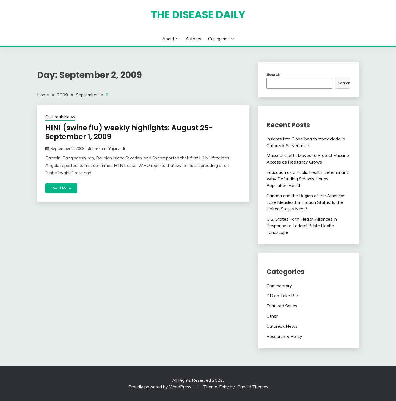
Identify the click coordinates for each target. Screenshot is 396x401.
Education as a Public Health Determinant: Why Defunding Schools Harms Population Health (307, 178)
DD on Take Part (283, 295)
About (168, 38)
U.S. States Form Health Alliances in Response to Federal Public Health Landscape (301, 225)
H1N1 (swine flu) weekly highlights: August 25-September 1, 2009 (129, 132)
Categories (219, 38)
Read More (61, 188)
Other (272, 316)
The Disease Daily (198, 14)
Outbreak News (60, 117)
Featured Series (281, 305)
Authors (193, 38)
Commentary (279, 285)
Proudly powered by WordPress (160, 386)
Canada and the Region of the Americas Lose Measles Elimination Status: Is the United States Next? (305, 202)
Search (273, 74)
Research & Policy (284, 336)
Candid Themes (252, 386)
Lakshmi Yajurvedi (108, 148)
